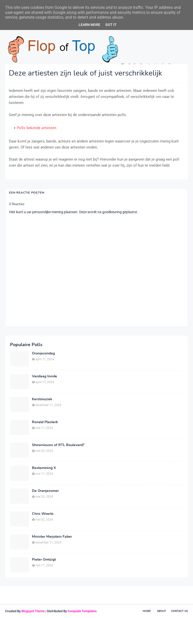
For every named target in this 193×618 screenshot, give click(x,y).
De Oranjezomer (45, 491)
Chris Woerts (43, 514)
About (161, 611)
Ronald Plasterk (45, 422)
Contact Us (179, 611)
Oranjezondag (43, 353)
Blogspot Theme (33, 611)
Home (147, 611)
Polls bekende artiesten (36, 128)
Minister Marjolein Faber (52, 536)
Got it (111, 25)
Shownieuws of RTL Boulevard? (58, 445)
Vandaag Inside (44, 376)
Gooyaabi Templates (82, 611)
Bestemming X (44, 468)
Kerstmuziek (42, 399)
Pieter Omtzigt (44, 559)
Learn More (89, 25)
